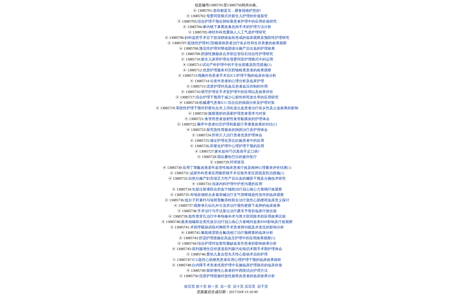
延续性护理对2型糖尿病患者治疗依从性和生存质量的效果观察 (237, 43)
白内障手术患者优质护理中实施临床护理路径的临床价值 (237, 265)
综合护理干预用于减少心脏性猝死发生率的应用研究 (237, 97)
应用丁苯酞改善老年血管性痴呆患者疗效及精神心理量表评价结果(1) (237, 168)
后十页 (238, 286)
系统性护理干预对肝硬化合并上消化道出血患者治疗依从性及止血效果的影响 (237, 108)
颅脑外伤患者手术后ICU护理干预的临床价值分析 (237, 75)
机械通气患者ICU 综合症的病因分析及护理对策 (237, 103)
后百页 (250, 286)
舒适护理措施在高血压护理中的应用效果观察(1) (237, 238)
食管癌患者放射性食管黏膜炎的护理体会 (237, 119)
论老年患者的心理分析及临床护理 (237, 81)
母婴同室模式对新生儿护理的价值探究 (237, 16)
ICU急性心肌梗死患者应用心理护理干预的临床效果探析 (237, 260)
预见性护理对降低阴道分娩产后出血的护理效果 (237, 48)
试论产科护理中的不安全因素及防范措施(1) (236, 65)
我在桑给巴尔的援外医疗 (237, 157)
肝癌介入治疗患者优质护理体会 (237, 135)
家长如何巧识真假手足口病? (237, 151)
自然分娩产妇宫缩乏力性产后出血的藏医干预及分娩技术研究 (237, 178)
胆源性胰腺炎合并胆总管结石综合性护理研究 (237, 54)
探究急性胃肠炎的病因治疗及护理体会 (237, 130)
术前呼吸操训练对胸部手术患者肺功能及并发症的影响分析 (237, 227)
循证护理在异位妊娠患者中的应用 (237, 140)
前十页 (201, 286)
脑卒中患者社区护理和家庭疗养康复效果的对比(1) (237, 124)
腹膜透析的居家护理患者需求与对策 (237, 113)
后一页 (225, 286)
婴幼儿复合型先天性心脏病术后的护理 (237, 254)
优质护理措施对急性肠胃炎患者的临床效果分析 (237, 276)
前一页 (213, 286)
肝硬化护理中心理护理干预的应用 (237, 146)
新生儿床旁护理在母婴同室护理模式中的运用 (237, 59)
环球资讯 (237, 162)
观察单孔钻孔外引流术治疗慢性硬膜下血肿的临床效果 (237, 205)
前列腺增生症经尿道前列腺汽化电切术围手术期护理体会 (237, 249)
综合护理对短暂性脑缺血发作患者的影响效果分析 (237, 243)
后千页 (262, 286)
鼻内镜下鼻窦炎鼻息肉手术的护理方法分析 (237, 27)
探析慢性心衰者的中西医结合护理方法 (237, 270)
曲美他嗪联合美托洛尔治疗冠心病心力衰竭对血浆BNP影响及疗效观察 (237, 222)
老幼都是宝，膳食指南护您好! (237, 10)
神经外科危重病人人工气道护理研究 (237, 32)
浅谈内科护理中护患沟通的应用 (237, 184)
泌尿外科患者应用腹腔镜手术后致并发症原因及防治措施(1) (237, 173)
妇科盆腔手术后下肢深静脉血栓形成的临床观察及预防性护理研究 (237, 38)
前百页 (189, 286)
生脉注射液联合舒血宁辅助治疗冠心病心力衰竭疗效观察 (237, 189)
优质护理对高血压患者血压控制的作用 (237, 86)
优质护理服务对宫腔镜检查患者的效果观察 (237, 70)
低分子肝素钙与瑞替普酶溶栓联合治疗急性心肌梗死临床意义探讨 (237, 200)
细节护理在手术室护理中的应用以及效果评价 (237, 92)
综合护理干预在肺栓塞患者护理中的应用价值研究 (237, 21)
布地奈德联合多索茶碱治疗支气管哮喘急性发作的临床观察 (237, 195)
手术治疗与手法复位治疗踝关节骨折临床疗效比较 (237, 211)
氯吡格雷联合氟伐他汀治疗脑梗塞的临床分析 (237, 232)
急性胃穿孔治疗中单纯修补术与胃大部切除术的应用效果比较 (237, 216)
